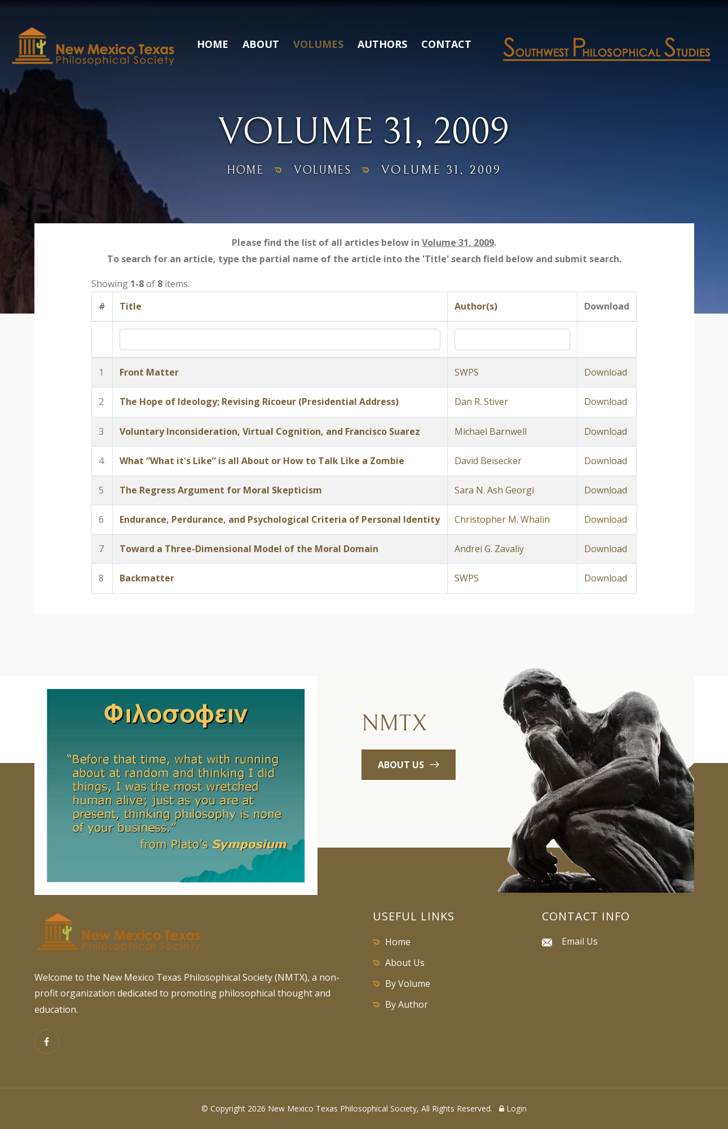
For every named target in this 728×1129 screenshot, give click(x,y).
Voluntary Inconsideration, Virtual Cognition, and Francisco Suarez (270, 431)
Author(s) (476, 306)
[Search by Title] (280, 339)
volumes (326, 170)
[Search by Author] (512, 339)
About (260, 44)
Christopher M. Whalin (502, 519)
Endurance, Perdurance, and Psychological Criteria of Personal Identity (280, 519)
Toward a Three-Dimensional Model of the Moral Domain (249, 549)
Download (605, 372)
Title (131, 306)
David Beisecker (488, 461)
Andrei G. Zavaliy (489, 549)
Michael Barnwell (491, 431)
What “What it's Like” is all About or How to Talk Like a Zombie (262, 461)
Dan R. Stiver (481, 401)
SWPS (467, 372)
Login (513, 1108)
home (239, 170)
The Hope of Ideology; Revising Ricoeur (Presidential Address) (259, 401)
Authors (382, 44)
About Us (405, 962)
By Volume (407, 983)
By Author (406, 1004)
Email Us (580, 941)
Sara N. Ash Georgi (494, 490)
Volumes (318, 44)
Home (212, 44)
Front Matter (149, 372)
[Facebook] (46, 1041)
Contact (446, 44)
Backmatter (147, 578)
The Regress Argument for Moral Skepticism (221, 490)
